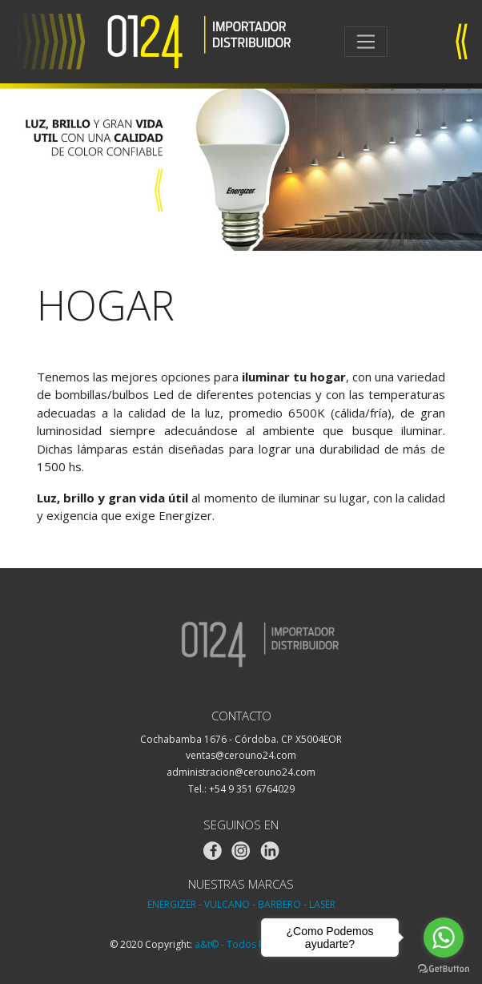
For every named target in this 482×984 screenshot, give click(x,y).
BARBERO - (282, 904)
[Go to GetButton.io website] (443, 968)
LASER (322, 904)
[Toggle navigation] (366, 41)
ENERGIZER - (174, 904)
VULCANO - (229, 904)
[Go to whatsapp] (444, 937)
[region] (241, 166)
